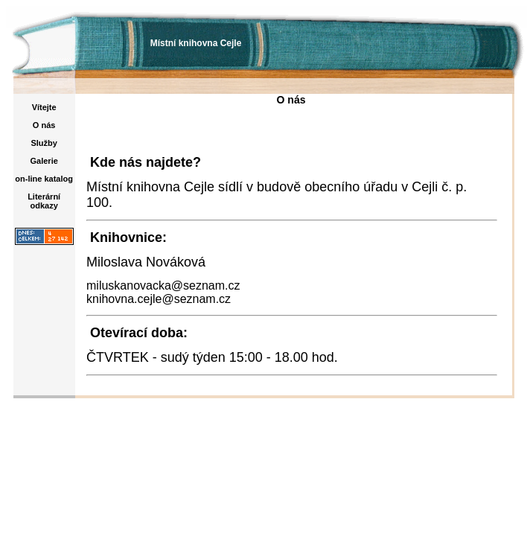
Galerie (44, 160)
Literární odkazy (44, 201)
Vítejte (44, 107)
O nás (44, 125)
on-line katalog (44, 178)
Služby (44, 142)
